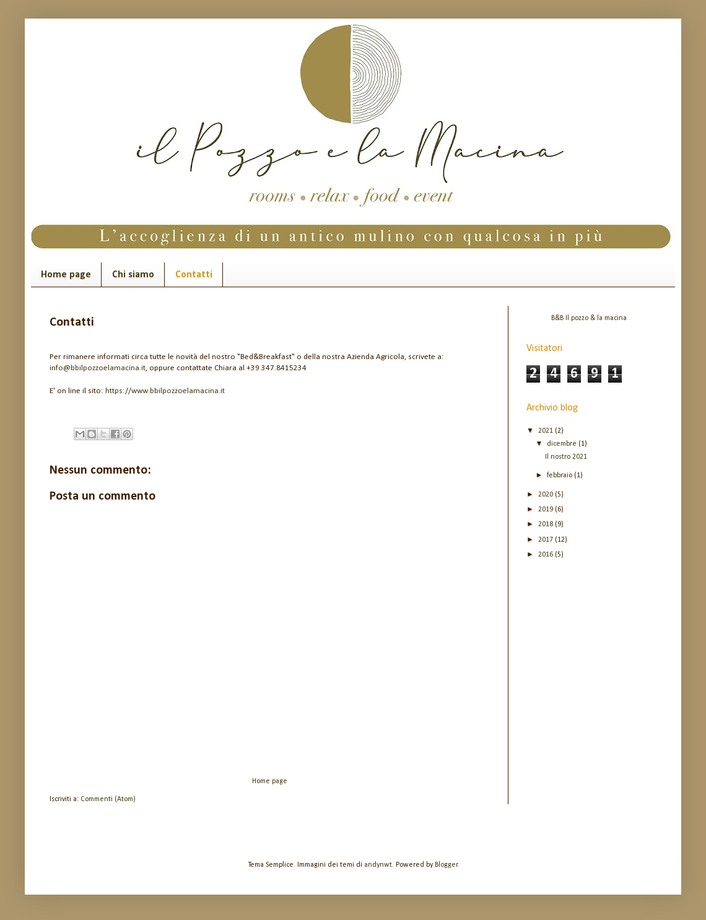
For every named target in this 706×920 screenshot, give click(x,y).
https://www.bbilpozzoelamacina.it (165, 391)
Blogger (446, 865)
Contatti (193, 275)
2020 (546, 494)
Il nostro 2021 (566, 457)
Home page (66, 275)
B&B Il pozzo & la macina (589, 318)
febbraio (560, 475)
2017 (546, 540)
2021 (546, 431)
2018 (546, 524)
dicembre (562, 444)
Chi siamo (133, 275)
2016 (546, 554)
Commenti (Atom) (108, 799)
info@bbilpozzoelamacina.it (98, 368)
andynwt (378, 865)
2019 (546, 509)
